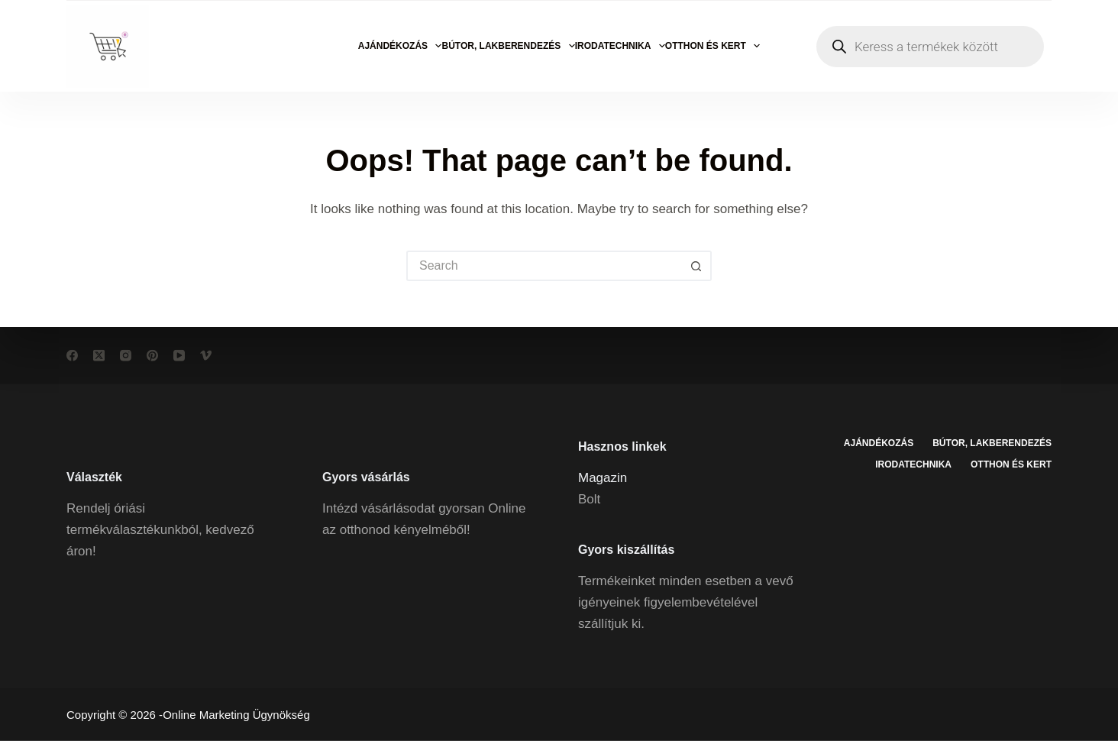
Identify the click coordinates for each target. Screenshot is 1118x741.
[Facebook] (72, 355)
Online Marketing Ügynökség (236, 714)
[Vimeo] (206, 355)
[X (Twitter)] (99, 355)
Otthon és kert (712, 46)
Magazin (602, 477)
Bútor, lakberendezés (507, 46)
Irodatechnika (620, 46)
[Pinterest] (152, 355)
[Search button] (696, 266)
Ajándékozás (400, 46)
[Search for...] (543, 266)
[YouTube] (179, 355)
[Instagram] (125, 355)
